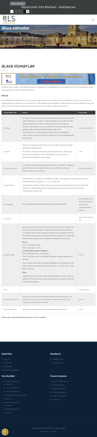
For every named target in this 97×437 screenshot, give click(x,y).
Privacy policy (45, 431)
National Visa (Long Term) (11, 402)
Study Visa (9, 405)
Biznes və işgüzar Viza (12, 391)
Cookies (53, 431)
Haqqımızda (7, 363)
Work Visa (9, 413)
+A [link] (18, 11)
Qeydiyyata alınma (58, 359)
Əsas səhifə (5, 38)
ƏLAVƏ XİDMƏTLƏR (58, 385)
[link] (27, 11)
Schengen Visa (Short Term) (12, 381)
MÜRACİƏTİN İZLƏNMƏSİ (11, 370)
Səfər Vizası (9, 399)
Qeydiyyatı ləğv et (58, 363)
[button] (5, 432)
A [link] (15, 11)
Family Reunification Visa (13, 409)
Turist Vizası (9, 384)
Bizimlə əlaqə (8, 366)
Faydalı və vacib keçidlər (60, 396)
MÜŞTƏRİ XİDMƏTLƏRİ (59, 389)
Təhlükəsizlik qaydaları (59, 392)
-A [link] (11, 11)
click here (48, 181)
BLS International (45, 428)
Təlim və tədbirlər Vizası (13, 388)
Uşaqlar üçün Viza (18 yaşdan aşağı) (16, 395)
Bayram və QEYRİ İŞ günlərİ (60, 381)
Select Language (17, 3)
